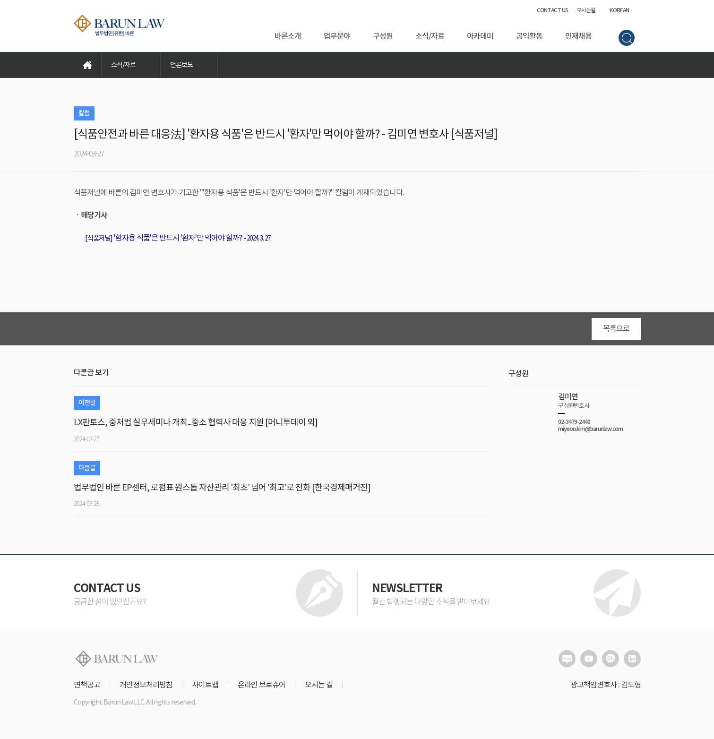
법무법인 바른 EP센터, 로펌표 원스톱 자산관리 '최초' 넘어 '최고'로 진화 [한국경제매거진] (222, 488)
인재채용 (578, 36)
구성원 (383, 36)
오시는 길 (319, 685)
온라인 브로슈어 (261, 685)
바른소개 (288, 36)
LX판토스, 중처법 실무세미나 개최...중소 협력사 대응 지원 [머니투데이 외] (196, 423)
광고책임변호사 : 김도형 (605, 685)
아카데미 (480, 36)
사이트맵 (205, 685)
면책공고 (87, 685)
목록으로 (616, 329)
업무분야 (337, 36)
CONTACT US (552, 10)
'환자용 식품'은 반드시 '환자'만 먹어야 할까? (163, 238)
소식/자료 (429, 36)
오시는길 (585, 10)
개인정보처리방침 (146, 685)
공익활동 (529, 36)
